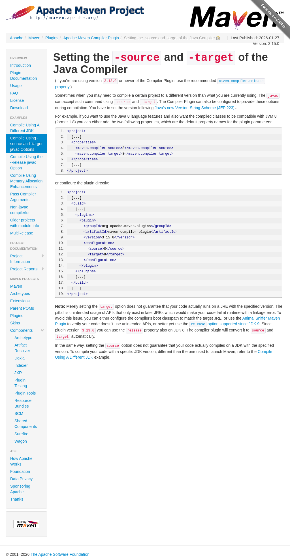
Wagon (20, 441)
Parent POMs (22, 308)
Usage (16, 85)
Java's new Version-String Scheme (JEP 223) (194, 107)
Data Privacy (21, 479)
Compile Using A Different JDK (24, 128)
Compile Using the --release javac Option (26, 162)
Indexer (21, 365)
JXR (18, 373)
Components (27, 330)
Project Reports (27, 269)
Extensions (19, 301)
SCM (18, 413)
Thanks (16, 499)
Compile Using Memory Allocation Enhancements (26, 181)
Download (19, 107)
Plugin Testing (20, 383)
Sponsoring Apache (20, 489)
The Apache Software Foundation (60, 554)
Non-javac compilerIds (20, 210)
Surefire (21, 434)
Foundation (20, 471)
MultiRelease (21, 233)
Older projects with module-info (24, 223)
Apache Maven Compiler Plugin (91, 38)
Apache (16, 38)
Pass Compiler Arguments (23, 197)
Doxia (19, 358)
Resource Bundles (22, 403)
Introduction (20, 65)
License (17, 100)
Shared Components (25, 424)
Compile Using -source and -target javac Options (26, 144)
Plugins (51, 38)
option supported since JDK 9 (224, 324)
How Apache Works (21, 461)
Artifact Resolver (22, 348)
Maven (34, 38)
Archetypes (20, 293)
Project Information (27, 259)
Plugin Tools (25, 393)
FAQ (14, 93)
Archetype (23, 337)
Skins (15, 323)
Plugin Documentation (23, 75)
